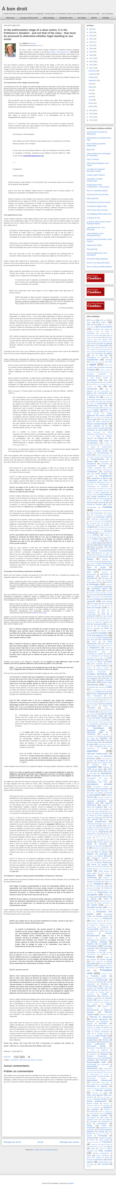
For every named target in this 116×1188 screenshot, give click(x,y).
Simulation (95, 1109)
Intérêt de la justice (94, 769)
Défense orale (97, 539)
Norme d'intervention (104, 862)
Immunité (100, 736)
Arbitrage (91, 370)
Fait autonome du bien (98, 689)
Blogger (71, 1183)
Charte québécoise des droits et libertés (99, 414)
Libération (106, 819)
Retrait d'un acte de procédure (96, 1088)
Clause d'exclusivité (94, 432)
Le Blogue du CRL (93, 218)
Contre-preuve (98, 515)
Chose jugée (91, 420)
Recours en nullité (106, 1015)
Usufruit (101, 1148)
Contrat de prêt (103, 502)
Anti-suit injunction (95, 362)
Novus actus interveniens (102, 868)
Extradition (101, 687)
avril (90, 97)
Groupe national (99, 722)
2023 (91, 39)
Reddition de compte (94, 1025)
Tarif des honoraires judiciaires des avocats (99, 1131)
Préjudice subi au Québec (97, 944)
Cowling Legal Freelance (96, 175)
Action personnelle (104, 349)
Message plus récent (12, 1142)
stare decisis (104, 1117)
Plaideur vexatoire (98, 923)
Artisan (91, 372)
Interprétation (106, 773)
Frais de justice (107, 710)
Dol (100, 582)
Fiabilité (100, 700)
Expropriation (108, 685)
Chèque (107, 418)
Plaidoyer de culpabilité (97, 925)
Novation (90, 869)
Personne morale (102, 916)
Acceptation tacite (93, 331)
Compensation (104, 461)
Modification (90, 856)
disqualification (92, 578)
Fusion (101, 712)
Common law (107, 457)
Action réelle (90, 351)
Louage (98, 840)
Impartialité (103, 738)
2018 (91, 55)
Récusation (103, 1023)
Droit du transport (93, 628)
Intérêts (100, 771)
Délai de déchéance (104, 545)
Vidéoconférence (103, 1162)
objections (91, 875)
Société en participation (105, 1111)
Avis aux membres (101, 384)
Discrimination (91, 574)
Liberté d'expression (96, 821)
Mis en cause (93, 850)
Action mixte (106, 347)
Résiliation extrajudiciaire (97, 1056)
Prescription (92, 946)
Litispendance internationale (96, 834)
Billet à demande (107, 395)
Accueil (40, 1142)
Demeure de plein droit (104, 555)
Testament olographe (105, 1138)
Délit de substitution (106, 549)
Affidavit (109, 353)
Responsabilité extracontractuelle (98, 1076)
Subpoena (108, 1119)
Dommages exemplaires (103, 587)
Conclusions (105, 464)
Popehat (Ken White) (94, 245)
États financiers (102, 666)
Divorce (89, 580)
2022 (91, 42)
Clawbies (105, 18)
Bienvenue (10, 18)
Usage (93, 1149)
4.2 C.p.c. (103, 320)
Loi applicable (96, 836)
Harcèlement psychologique (99, 724)
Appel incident (105, 367)
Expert (93, 682)
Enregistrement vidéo (96, 652)
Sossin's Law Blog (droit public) (98, 263)
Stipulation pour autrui (94, 1119)
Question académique (94, 998)
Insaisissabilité (105, 758)
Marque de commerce (97, 844)
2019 (91, 52)
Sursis (104, 1126)
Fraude (91, 712)
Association (106, 372)
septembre (93, 80)
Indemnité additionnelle (94, 742)
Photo (108, 921)
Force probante (106, 704)
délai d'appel (97, 543)
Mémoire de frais (98, 848)
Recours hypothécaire (99, 1019)
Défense (96, 535)
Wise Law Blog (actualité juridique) (99, 267)
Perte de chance (92, 918)
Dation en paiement (95, 529)
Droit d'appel (94, 603)
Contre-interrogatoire (96, 513)
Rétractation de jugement (97, 1086)
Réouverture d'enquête (94, 1048)
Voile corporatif (102, 1164)
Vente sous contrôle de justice (98, 1157)
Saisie (105, 1093)
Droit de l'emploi (94, 607)
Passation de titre (94, 907)
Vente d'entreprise (102, 1155)
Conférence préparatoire (103, 470)
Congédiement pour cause (97, 480)
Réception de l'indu (96, 1008)
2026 (91, 29)
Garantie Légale (97, 716)
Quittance (107, 1002)
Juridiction (99, 807)
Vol (88, 1166)
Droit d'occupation (92, 605)
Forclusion (94, 706)
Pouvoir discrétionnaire (99, 934)
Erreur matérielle (97, 664)
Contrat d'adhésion (105, 494)
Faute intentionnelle (103, 698)
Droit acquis (93, 595)
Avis (90, 384)
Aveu (106, 380)
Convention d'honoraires (94, 521)
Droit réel (96, 642)
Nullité (89, 871)
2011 (91, 117)
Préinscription (91, 940)
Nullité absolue (103, 871)
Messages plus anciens (69, 1142)
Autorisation (14, 1060)
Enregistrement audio (102, 650)
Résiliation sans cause (94, 1058)
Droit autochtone (95, 596)
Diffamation (92, 569)
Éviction (89, 668)
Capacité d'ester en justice (103, 399)
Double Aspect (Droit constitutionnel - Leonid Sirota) (98, 186)
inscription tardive (99, 765)
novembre (92, 74)
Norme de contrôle (99, 864)
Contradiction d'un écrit (103, 490)
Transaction (107, 1142)
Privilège (101, 965)
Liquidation (101, 830)
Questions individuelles (94, 1002)
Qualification (90, 994)
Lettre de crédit (100, 813)
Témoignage (102, 1136)
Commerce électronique (103, 455)
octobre (92, 77)
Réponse (104, 1050)
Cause (91, 403)
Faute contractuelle (94, 696)
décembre (92, 71)
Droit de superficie (102, 622)
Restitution (106, 1084)
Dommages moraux (99, 589)
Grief (105, 720)
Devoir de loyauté (96, 567)
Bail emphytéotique (103, 391)
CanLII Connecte (93, 159)
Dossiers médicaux (94, 592)
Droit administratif (105, 595)
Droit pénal (90, 639)
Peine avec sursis (104, 909)
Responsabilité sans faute (100, 1082)
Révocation (95, 1093)
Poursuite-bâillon (93, 929)
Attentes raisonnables (105, 376)
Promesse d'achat (93, 978)
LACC (97, 809)
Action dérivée (91, 343)
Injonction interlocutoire (97, 754)
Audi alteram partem (99, 378)
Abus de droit (92, 325)
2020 (91, 49)
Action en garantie (105, 343)
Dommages (94, 584)
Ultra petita (90, 1146)
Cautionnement (102, 404)
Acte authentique (100, 335)
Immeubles (105, 734)
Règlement (90, 1036)
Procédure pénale (106, 973)
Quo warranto (92, 1004)
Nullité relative (92, 873)
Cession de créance (93, 408)
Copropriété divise (95, 523)
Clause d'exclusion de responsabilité (99, 429)
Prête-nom (104, 954)
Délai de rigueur (97, 547)
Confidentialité (92, 472)
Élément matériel (100, 645)
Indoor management (96, 746)
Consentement (104, 484)
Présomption (103, 948)
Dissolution (106, 578)
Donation (109, 591)
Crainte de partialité (102, 525)
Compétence (91, 464)
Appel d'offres (93, 367)
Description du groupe (94, 561)
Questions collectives (103, 1000)
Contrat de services (94, 504)
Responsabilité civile (96, 1062)
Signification (107, 1107)
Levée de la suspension (95, 817)
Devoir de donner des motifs (100, 565)
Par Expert (82, 18)
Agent (93, 355)
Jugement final (93, 803)
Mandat (89, 842)
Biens (88, 395)
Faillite (109, 687)
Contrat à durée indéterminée (98, 492)
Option (98, 888)
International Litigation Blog (97, 206)
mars (91, 100)
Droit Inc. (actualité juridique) (97, 191)
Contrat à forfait (91, 494)
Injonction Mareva (93, 756)
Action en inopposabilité (99, 345)
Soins (101, 1113)
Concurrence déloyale (96, 466)
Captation (109, 402)
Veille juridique (49, 18)
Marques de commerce (94, 846)
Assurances (91, 376)
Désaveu (105, 559)
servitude (106, 1105)
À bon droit (14, 8)
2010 (91, 120)
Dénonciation (104, 557)
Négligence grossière (100, 858)
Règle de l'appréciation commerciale (98, 1029)
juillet (91, 87)
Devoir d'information (105, 563)
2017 (91, 58)
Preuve (91, 956)
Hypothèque (98, 728)
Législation (105, 809)
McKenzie (29, 43)
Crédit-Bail (101, 527)
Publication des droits (97, 990)
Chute (102, 420)
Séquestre (106, 1103)
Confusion (90, 476)
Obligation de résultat (94, 882)
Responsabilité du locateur (99, 1074)
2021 (91, 45)
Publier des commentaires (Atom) (46, 1150)
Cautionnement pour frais (97, 406)
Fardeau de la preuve (104, 692)
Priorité (101, 963)
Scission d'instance (101, 1099)
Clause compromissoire (97, 424)
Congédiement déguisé (99, 478)
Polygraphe (105, 927)
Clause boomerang (102, 422)
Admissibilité (99, 353)
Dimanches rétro (66, 18)
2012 (91, 114)
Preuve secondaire (97, 961)
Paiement (101, 901)
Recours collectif (36, 1060)
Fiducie (108, 700)
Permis (89, 912)
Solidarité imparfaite (99, 1115)
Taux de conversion (102, 1133)
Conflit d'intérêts (101, 474)
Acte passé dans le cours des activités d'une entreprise (99, 339)
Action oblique (91, 349)
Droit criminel (107, 601)
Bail (99, 386)
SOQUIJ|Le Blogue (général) (97, 259)
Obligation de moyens (102, 879)
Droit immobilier (100, 633)
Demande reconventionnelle (101, 551)
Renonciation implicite (96, 1046)
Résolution (104, 1060)
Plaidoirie (109, 923)
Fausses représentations (99, 694)
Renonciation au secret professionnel (99, 1043)
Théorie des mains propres (99, 1140)
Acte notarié (98, 337)
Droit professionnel (105, 639)
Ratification (105, 1006)
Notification (106, 866)
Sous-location (91, 1117)
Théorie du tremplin (93, 1142)
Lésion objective (99, 811)
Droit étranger (101, 630)
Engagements (94, 648)
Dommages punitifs (94, 591)
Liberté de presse (92, 824)
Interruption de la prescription (98, 789)
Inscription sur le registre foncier (101, 763)
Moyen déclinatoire (105, 856)
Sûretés (89, 1126)
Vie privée (90, 1164)
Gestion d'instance (102, 718)
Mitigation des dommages (97, 854)
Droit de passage (98, 620)
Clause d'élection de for (97, 426)
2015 (91, 65)
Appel (92, 364)
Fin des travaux (107, 702)
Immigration (90, 736)
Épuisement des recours (95, 658)
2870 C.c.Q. (91, 320)
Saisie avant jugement (95, 1095)
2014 (91, 68)
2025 (91, 32)
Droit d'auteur (105, 603)
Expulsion (92, 687)
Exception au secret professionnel (98, 670)
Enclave (109, 645)
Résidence (93, 1054)
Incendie (107, 740)
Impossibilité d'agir (93, 740)
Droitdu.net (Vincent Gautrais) (98, 194)
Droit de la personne (96, 618)
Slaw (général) (92, 249)
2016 (91, 61)
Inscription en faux (104, 761)
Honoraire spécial (107, 726)
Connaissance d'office (94, 482)
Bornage (107, 397)
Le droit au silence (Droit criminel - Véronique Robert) (99, 223)
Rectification (91, 1021)
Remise (105, 1040)
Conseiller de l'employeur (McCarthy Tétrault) (96, 170)
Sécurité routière (93, 1103)
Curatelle (109, 527)
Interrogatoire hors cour (97, 782)
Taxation (89, 1136)
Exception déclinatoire (97, 674)
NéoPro (94, 18)
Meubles (109, 848)
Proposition (90, 982)
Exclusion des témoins (94, 676)
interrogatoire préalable (99, 784)
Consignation (90, 488)
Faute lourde (91, 700)
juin (90, 90)
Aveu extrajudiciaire (93, 382)
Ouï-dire (99, 897)
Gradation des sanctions (94, 720)
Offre (110, 884)
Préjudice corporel (106, 940)
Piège (88, 923)
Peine (93, 909)
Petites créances (97, 921)
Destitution (92, 563)
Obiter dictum (105, 873)
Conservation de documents (97, 486)
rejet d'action (101, 1036)
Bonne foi (93, 397)
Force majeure (93, 704)
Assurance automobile (96, 374)
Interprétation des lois (99, 776)
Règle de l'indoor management (98, 1031)
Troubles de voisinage (97, 1144)
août (90, 84)
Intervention (91, 791)
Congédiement (105, 476)
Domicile (109, 582)
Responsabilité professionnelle (99, 1080)
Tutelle (108, 1144)
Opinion (106, 886)
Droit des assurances (95, 624)
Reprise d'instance (106, 1052)
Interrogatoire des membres (97, 780)
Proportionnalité (101, 980)
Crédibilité (90, 527)
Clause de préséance (106, 445)
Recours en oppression (101, 1017)
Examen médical (103, 668)
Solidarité (108, 1113)
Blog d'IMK (91, 150)
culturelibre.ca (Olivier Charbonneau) (95, 180)
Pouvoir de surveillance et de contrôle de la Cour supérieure (99, 931)
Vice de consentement (95, 1160)
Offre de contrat (95, 886)
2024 (91, 36)
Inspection (106, 767)
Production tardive (99, 976)
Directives (105, 572)
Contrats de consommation (103, 510)
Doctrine (98, 580)
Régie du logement (103, 1027)
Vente (89, 1155)
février (91, 103)
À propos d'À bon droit (29, 18)
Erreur (102, 660)
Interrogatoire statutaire (101, 786)
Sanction (100, 1097)
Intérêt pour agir (24, 1060)
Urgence (109, 1146)
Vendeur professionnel (101, 1153)
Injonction (92, 750)
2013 (91, 110)
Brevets (89, 399)
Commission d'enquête (93, 457)
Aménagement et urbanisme (97, 357)
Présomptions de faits (94, 952)
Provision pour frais (104, 988)
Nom (100, 860)
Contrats (107, 507)
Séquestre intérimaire (93, 1105)
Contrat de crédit (93, 500)
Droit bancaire (107, 597)
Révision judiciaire (104, 1090)
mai (90, 93)
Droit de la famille (106, 616)
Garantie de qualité (105, 714)
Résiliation (104, 1054)
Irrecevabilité (94, 795)
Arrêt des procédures (106, 370)
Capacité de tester (95, 402)
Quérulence (105, 996)
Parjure (107, 905)
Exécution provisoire (104, 680)
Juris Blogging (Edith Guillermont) (99, 214)
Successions (102, 1124)
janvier (91, 106)
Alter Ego (104, 355)
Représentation (92, 1052)
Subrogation (94, 1121)
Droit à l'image (107, 592)
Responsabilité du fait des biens (102, 1072)
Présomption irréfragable (97, 950)
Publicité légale (104, 992)
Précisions (103, 938)
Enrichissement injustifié (95, 654)
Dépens (90, 559)
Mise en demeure (101, 852)
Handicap (109, 722)
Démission (92, 557)
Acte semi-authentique (103, 341)
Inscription (90, 761)
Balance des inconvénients (97, 393)
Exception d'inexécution (96, 672)
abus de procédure (103, 327)
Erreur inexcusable (105, 662)
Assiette (98, 372)
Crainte (89, 525)
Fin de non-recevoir (93, 702)
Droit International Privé (97, 635)
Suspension (91, 1128)
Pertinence (107, 918)
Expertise (94, 685)
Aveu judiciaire (107, 382)
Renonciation (91, 1042)
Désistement (108, 561)
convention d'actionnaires (100, 519)
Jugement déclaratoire (96, 801)
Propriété (100, 982)
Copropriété (108, 521)
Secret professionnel (96, 1101)
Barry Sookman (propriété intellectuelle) (96, 145)
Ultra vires (100, 1146)
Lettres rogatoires (104, 815)
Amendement (92, 360)
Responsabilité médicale (96, 1078)
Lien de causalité (95, 826)
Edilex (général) (92, 198)
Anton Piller (108, 362)
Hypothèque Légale (96, 730)
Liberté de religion (106, 823)
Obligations (99, 884)
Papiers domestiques (103, 903)
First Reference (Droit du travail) (98, 202)
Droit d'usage (105, 605)
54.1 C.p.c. (101, 322)
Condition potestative (94, 468)
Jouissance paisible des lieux (101, 799)
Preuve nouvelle (106, 959)
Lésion (89, 811)
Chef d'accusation (95, 417)
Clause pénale (102, 451)
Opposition (90, 888)
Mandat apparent (103, 842)
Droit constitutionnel (96, 599)
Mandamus (107, 840)
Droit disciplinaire (103, 626)
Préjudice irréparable (98, 942)
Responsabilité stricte (93, 1084)
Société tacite (93, 1113)
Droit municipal (103, 637)
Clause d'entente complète (95, 428)
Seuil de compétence (93, 1107)
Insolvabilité (92, 767)
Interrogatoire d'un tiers (97, 778)
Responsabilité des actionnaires (98, 1064)
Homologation (92, 726)
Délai (102, 541)
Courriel (106, 523)
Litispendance (103, 832)
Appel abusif (108, 365)
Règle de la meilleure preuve (98, 1033)
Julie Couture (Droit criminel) (97, 210)
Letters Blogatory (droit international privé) (95, 234)
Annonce (109, 360)
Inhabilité (105, 748)
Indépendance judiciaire (105, 744)
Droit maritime (91, 637)
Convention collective (104, 517)
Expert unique (107, 682)
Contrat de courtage (103, 498)
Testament (90, 1138)
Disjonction (104, 576)
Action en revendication (93, 347)
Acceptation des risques (100, 329)
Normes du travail (93, 866)
